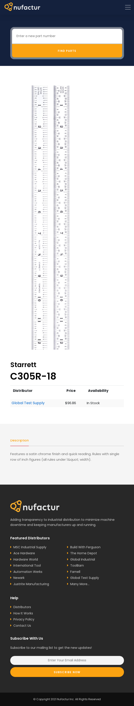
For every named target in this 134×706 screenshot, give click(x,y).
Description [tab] (19, 440)
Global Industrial (82, 559)
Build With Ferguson (85, 547)
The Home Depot (83, 553)
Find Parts (67, 51)
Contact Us (22, 625)
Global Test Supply (28, 403)
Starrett (23, 364)
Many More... (79, 584)
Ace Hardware (24, 553)
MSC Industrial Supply (29, 547)
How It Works (23, 613)
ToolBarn (77, 565)
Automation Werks (27, 571)
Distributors (22, 607)
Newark (19, 578)
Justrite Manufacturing (31, 584)
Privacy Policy (23, 619)
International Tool (27, 565)
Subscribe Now (67, 672)
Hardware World (25, 559)
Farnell (75, 571)
